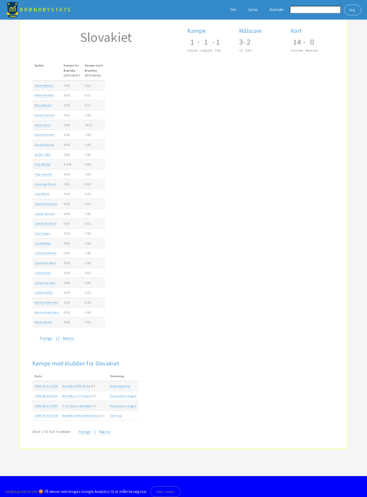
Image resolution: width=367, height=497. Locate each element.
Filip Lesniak (43, 174)
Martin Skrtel (43, 322)
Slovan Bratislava (87, 415)
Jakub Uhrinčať (45, 223)
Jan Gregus (42, 233)
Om (233, 9)
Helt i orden (165, 492)
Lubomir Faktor (45, 263)
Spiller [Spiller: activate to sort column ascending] (39, 65)
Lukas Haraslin (45, 283)
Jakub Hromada (46, 204)
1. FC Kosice (83, 396)
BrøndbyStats (46, 9)
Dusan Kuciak (44, 145)
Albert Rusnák (44, 95)
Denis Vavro (43, 125)
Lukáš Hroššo (44, 292)
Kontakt (277, 9)
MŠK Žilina (82, 386)
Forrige (46, 338)
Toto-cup (116, 415)
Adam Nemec (44, 85)
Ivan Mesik (42, 194)
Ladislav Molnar (46, 253)
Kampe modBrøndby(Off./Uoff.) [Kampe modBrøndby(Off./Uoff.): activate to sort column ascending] (93, 70)
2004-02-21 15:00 (46, 386)
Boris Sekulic (43, 105)
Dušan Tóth (42, 154)
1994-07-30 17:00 (46, 415)
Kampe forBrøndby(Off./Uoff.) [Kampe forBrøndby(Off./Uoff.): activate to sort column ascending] (72, 70)
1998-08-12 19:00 (46, 406)
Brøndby (68, 386)
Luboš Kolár (43, 273)
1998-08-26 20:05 (46, 396)
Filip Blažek (42, 164)
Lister (253, 9)
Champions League (123, 396)
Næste (68, 338)
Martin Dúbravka (46, 302)
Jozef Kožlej (43, 243)
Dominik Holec (45, 135)
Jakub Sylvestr (45, 214)
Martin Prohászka (47, 312)
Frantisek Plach (45, 184)
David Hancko (44, 115)
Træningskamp (120, 386)
